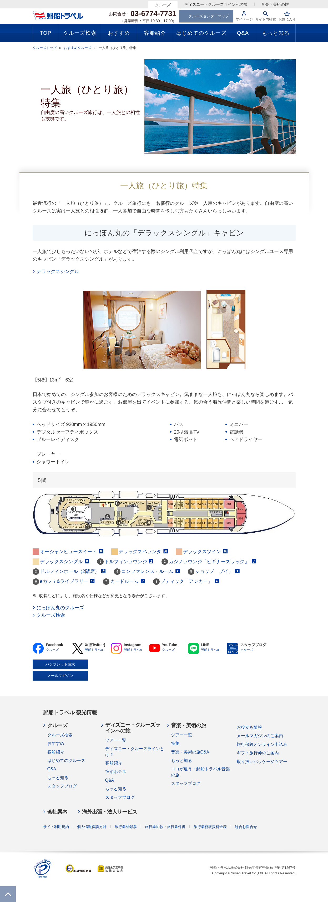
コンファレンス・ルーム (150, 571)
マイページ (244, 19)
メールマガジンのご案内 (260, 736)
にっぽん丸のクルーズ (60, 607)
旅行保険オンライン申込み (262, 744)
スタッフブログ (62, 786)
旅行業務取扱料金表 (210, 827)
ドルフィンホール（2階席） (73, 571)
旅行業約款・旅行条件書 (165, 827)
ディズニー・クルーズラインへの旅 (216, 4)
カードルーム (127, 581)
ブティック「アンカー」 (189, 581)
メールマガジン (60, 675)
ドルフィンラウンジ (129, 561)
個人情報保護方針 (92, 827)
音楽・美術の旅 (275, 4)
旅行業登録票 (126, 827)
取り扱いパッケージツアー (262, 761)
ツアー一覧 (115, 740)
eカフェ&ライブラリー (67, 581)
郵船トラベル (94, 650)
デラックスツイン (205, 551)
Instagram (116, 648)
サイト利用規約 (56, 827)
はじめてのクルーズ (66, 760)
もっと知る (57, 777)
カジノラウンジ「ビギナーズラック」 (212, 561)
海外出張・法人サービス (109, 812)
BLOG (233, 648)
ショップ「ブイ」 (217, 571)
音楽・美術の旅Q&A (190, 752)
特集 (175, 743)
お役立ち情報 (249, 727)
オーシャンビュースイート (71, 551)
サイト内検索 (265, 19)
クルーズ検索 (51, 615)
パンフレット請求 (60, 664)
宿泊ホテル (115, 771)
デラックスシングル (58, 271)
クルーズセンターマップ (208, 16)
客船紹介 (55, 752)
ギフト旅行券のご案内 (258, 753)
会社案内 (57, 812)
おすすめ (55, 743)
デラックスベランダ (143, 551)
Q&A (51, 769)
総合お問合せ (246, 827)
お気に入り (287, 19)
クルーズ (163, 5)
